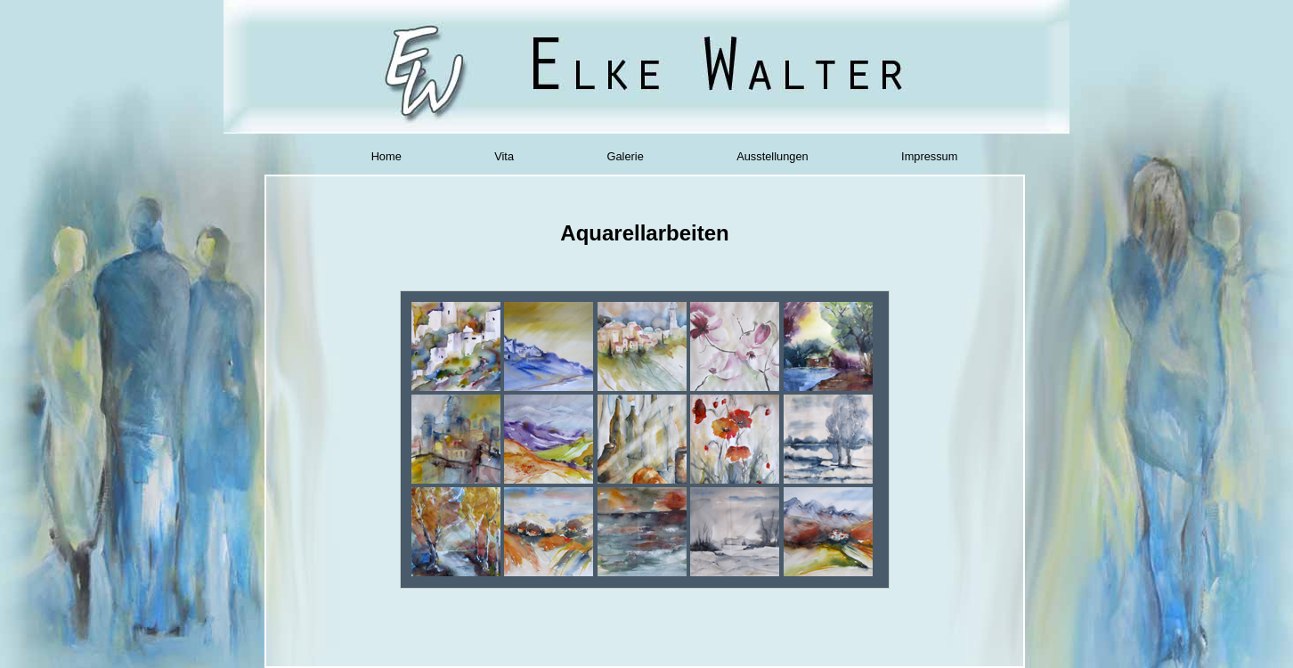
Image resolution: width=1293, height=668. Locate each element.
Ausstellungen (772, 156)
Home (386, 156)
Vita (504, 156)
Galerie (625, 156)
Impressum (929, 156)
